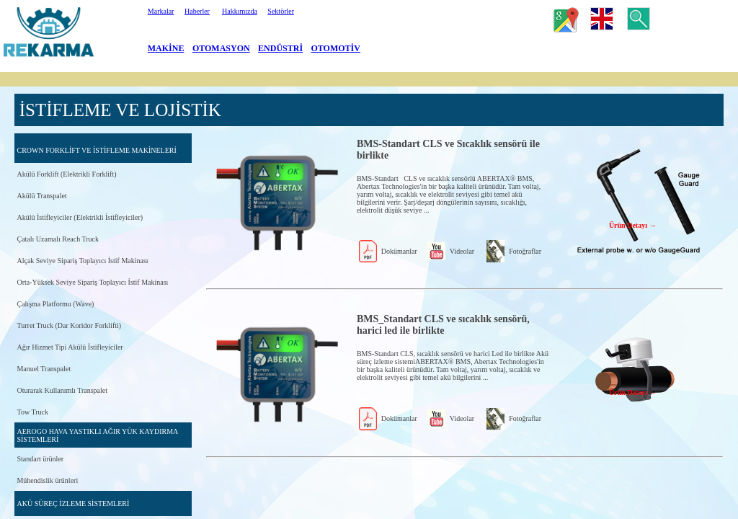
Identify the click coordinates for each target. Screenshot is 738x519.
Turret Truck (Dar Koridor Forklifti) (69, 325)
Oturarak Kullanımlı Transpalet (62, 390)
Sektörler (280, 11)
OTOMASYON (221, 48)
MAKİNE (166, 48)
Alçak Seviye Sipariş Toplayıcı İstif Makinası (82, 261)
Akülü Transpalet (41, 196)
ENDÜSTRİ (280, 48)
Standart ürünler (40, 459)
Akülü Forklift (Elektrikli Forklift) (66, 174)
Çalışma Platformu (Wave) (55, 304)
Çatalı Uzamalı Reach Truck (58, 239)
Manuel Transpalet (44, 369)
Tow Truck (32, 412)
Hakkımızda (239, 11)
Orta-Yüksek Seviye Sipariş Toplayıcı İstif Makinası (92, 282)
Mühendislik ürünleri (47, 480)
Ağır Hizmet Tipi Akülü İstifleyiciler (70, 347)
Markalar (161, 11)
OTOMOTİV (335, 48)
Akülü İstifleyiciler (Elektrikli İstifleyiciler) (80, 217)
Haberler (197, 11)
